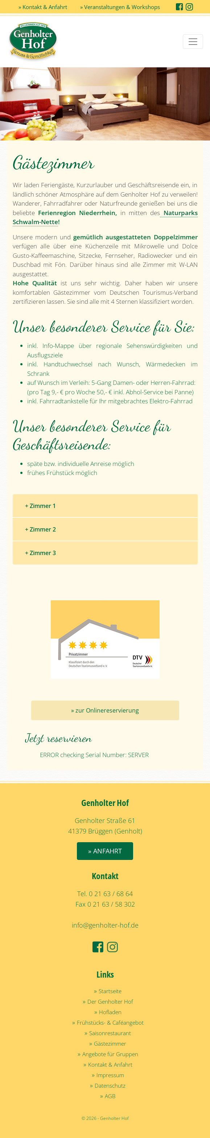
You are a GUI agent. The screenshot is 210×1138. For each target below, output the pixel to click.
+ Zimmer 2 (40, 529)
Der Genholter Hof (110, 1001)
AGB (110, 1096)
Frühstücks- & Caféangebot (110, 1022)
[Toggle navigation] (193, 41)
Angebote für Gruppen (110, 1054)
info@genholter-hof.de (105, 925)
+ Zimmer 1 (40, 506)
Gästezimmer (110, 1043)
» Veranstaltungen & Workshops (120, 7)
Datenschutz (110, 1085)
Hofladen (110, 1012)
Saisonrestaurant (110, 1033)
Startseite (110, 991)
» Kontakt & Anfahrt (42, 7)
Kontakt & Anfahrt (110, 1064)
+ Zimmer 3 (40, 553)
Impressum (110, 1075)
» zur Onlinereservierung (105, 710)
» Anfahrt (105, 851)
